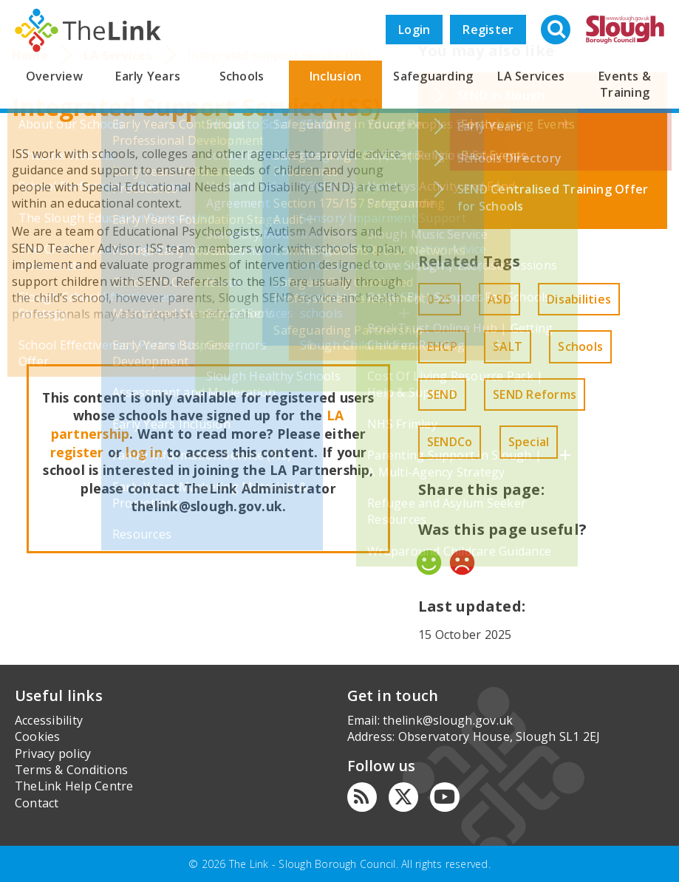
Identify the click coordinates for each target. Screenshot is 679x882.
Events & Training (624, 84)
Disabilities (579, 299)
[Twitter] (403, 797)
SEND (442, 394)
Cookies (38, 736)
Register (488, 29)
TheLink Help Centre (74, 786)
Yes (429, 562)
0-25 (439, 299)
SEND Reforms (534, 394)
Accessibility (49, 720)
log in (144, 452)
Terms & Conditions (71, 770)
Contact (37, 803)
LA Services (530, 76)
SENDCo (449, 442)
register (77, 452)
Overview (54, 76)
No (462, 562)
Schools (242, 76)
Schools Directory (509, 158)
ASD (499, 299)
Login (414, 29)
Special (529, 442)
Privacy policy (53, 753)
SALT (507, 346)
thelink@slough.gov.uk (448, 720)
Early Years (147, 76)
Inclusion (335, 76)
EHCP (442, 346)
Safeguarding (433, 76)
